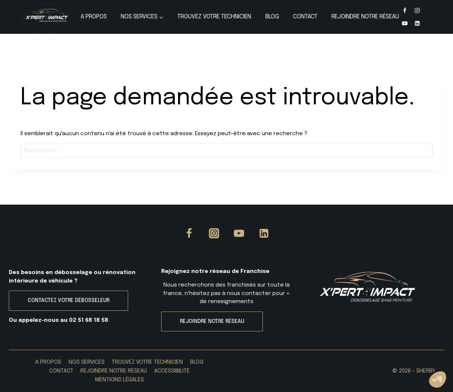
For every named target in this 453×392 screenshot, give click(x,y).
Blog (272, 17)
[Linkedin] (417, 23)
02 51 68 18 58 (88, 320)
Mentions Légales (119, 380)
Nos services (87, 362)
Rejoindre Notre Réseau (365, 17)
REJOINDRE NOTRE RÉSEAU (212, 321)
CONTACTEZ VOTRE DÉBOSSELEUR (68, 300)
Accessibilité (172, 371)
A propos (94, 17)
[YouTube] (404, 23)
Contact (305, 17)
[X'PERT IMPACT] (47, 17)
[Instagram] (417, 10)
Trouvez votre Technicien (214, 17)
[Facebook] (404, 10)
